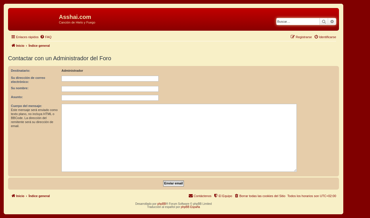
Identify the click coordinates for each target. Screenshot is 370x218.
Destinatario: (20, 70)
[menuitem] (45, 37)
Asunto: (17, 97)
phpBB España (190, 207)
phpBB (161, 203)
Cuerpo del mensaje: (26, 106)
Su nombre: (19, 88)
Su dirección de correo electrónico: (28, 79)
